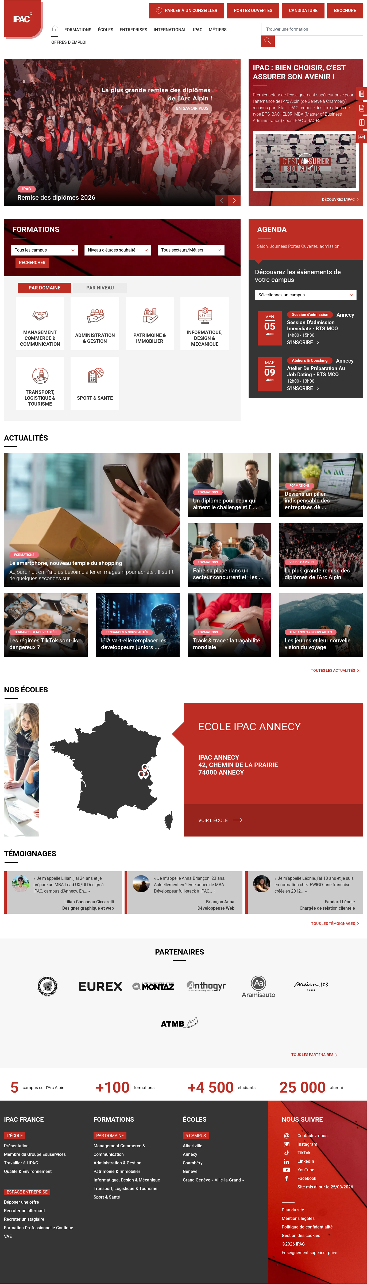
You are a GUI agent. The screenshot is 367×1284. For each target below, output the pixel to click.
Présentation (16, 1145)
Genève (190, 1171)
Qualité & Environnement (28, 1171)
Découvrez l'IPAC (340, 199)
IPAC (197, 29)
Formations (77, 29)
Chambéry (193, 1162)
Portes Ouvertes (253, 10)
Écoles (105, 29)
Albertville (192, 1145)
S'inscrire (303, 342)
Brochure (345, 10)
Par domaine (44, 287)
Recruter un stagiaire (24, 1219)
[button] (221, 200)
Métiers (218, 29)
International (170, 29)
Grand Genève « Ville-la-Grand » (213, 1180)
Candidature (303, 10)
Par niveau (100, 287)
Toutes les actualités (335, 670)
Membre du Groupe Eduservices (35, 1154)
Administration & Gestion (117, 1162)
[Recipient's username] (312, 29)
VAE (8, 1236)
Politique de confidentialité (307, 1227)
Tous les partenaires (314, 1055)
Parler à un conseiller (186, 10)
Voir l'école (213, 820)
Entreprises (133, 29)
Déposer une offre (21, 1202)
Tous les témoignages (335, 923)
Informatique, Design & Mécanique (127, 1180)
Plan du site (293, 1209)
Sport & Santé (107, 1197)
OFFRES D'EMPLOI (69, 42)
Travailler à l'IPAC (21, 1162)
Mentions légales (298, 1218)
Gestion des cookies (301, 1235)
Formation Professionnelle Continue (38, 1227)
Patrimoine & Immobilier (117, 1171)
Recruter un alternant (24, 1210)
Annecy (190, 1154)
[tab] (44, 288)
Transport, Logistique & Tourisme (125, 1188)
